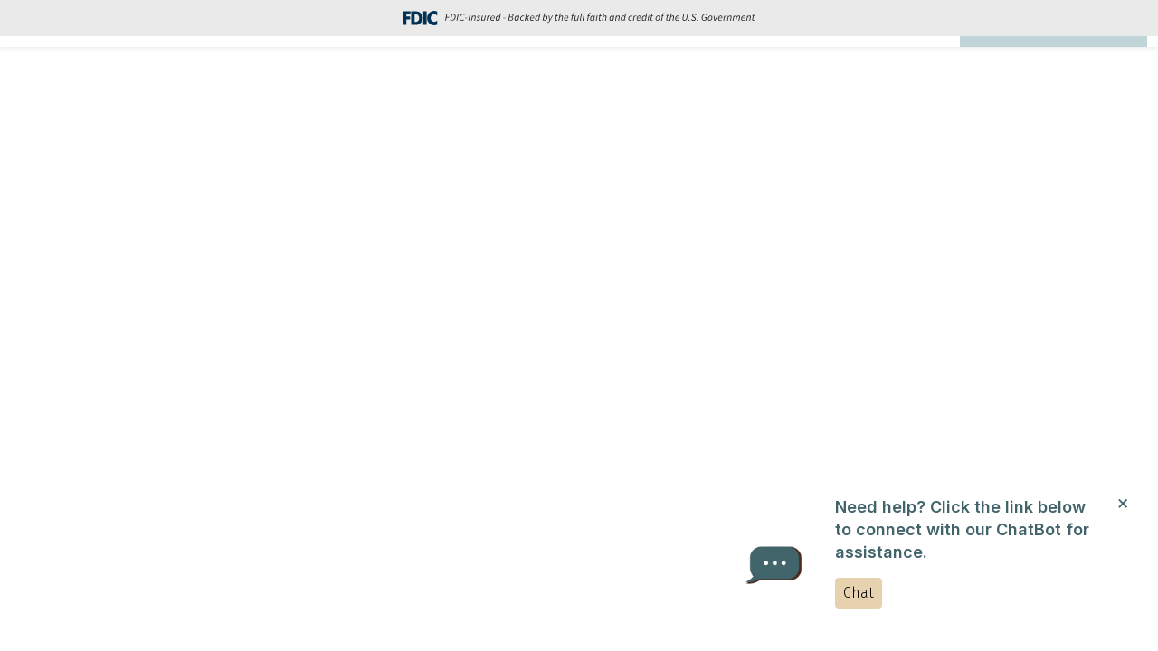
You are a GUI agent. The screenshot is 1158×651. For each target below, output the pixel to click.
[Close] (1122, 501)
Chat (858, 592)
